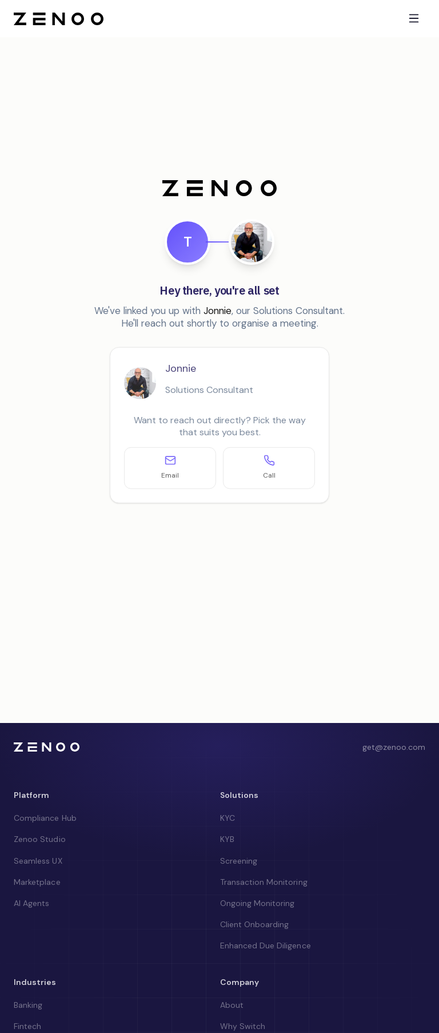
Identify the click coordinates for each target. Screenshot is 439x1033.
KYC (227, 818)
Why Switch (243, 1026)
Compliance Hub (45, 818)
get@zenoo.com (393, 747)
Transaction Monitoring (264, 882)
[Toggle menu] (413, 18)
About (232, 1005)
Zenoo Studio (40, 839)
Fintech (27, 1026)
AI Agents (31, 903)
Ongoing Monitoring (257, 903)
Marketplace (37, 882)
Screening (238, 861)
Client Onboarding (254, 924)
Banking (28, 1005)
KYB (227, 839)
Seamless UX (38, 861)
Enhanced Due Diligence (265, 945)
